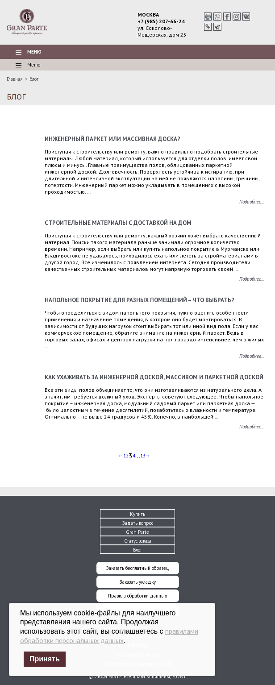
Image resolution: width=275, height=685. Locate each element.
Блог (137, 550)
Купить (137, 514)
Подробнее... (251, 202)
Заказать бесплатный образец (137, 568)
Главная (15, 79)
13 (143, 456)
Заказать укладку (138, 582)
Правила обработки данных (137, 596)
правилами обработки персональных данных (109, 636)
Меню (29, 52)
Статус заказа (137, 541)
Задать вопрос (137, 523)
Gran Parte (137, 532)
